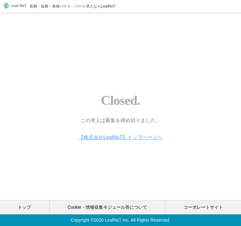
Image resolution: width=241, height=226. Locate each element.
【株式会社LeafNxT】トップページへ (120, 137)
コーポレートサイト (203, 207)
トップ (24, 207)
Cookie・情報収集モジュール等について (107, 207)
